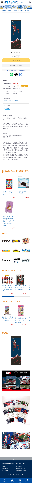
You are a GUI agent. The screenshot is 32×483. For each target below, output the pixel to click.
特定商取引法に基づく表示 (8, 463)
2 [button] (15, 53)
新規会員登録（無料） (21, 470)
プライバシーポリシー (21, 463)
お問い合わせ (5, 468)
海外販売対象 (5, 470)
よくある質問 (19, 466)
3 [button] (17, 53)
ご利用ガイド (5, 466)
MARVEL (8, 108)
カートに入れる (16, 60)
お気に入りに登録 (16, 65)
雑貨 (5, 100)
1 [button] (12, 53)
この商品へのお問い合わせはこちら (16, 70)
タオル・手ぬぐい (14, 100)
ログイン (23, 2)
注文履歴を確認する (20, 468)
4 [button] (20, 53)
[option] (16, 34)
